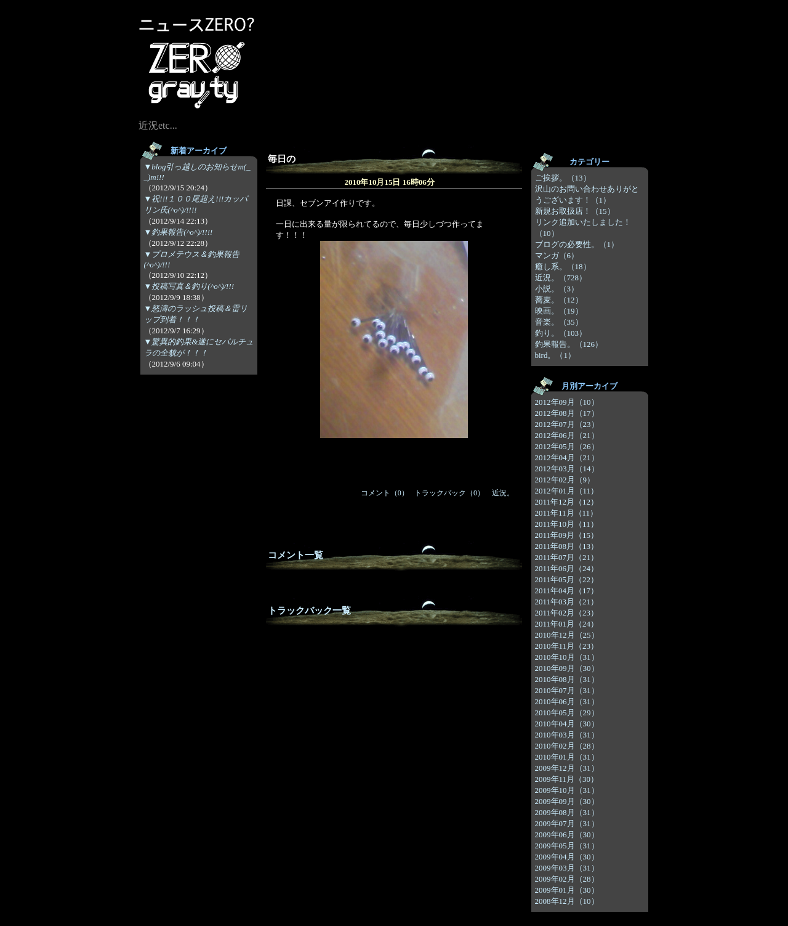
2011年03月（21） (567, 601)
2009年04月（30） (567, 856)
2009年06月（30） (567, 834)
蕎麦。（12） (559, 299)
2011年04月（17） (567, 590)
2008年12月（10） (567, 901)
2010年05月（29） (567, 712)
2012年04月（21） (567, 457)
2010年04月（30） (567, 723)
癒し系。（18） (563, 266)
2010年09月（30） (567, 668)
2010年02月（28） (567, 745)
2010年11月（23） (567, 646)
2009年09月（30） (567, 801)
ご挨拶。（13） (563, 177)
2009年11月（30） (567, 779)
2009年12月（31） (567, 768)
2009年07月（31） (567, 823)
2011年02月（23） (567, 612)
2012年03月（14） (567, 468)
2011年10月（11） (566, 524)
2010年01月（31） (567, 757)
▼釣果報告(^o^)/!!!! (178, 232)
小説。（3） (557, 288)
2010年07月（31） (567, 690)
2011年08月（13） (567, 546)
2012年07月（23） (567, 424)
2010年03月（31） (567, 734)
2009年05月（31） (567, 845)
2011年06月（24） (567, 568)
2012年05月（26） (567, 446)
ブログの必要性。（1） (577, 244)
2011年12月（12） (567, 501)
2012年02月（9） (565, 479)
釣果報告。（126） (569, 344)
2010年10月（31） (567, 657)
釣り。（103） (561, 333)
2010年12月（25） (567, 635)
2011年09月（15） (567, 535)
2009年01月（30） (567, 890)
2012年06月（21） (567, 435)
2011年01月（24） (567, 623)
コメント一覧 (295, 555)
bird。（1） (555, 355)
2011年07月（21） (567, 557)
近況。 (503, 493)
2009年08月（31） (567, 812)
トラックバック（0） (449, 493)
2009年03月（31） (567, 867)
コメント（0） (385, 493)
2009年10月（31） (567, 790)
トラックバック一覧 (309, 610)
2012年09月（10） (567, 402)
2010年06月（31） (567, 701)
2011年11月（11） (566, 513)
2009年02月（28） (567, 878)
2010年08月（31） (567, 679)
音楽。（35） (559, 322)
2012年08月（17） (567, 413)
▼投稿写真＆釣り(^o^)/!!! (189, 286)
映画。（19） (559, 310)
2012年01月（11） (567, 490)
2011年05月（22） (567, 579)
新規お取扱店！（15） (575, 211)
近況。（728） (561, 277)
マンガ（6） (557, 255)
